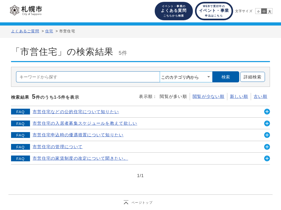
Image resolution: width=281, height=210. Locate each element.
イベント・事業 (214, 11)
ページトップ (142, 202)
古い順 (260, 96)
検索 (226, 77)
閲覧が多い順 (173, 96)
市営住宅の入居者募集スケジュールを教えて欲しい (85, 123)
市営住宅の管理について (58, 146)
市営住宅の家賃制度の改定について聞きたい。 (80, 158)
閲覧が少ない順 (208, 96)
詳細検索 (251, 77)
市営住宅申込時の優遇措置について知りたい (78, 135)
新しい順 (239, 96)
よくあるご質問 (25, 31)
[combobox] (88, 77)
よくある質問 (174, 11)
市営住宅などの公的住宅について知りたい (76, 111)
